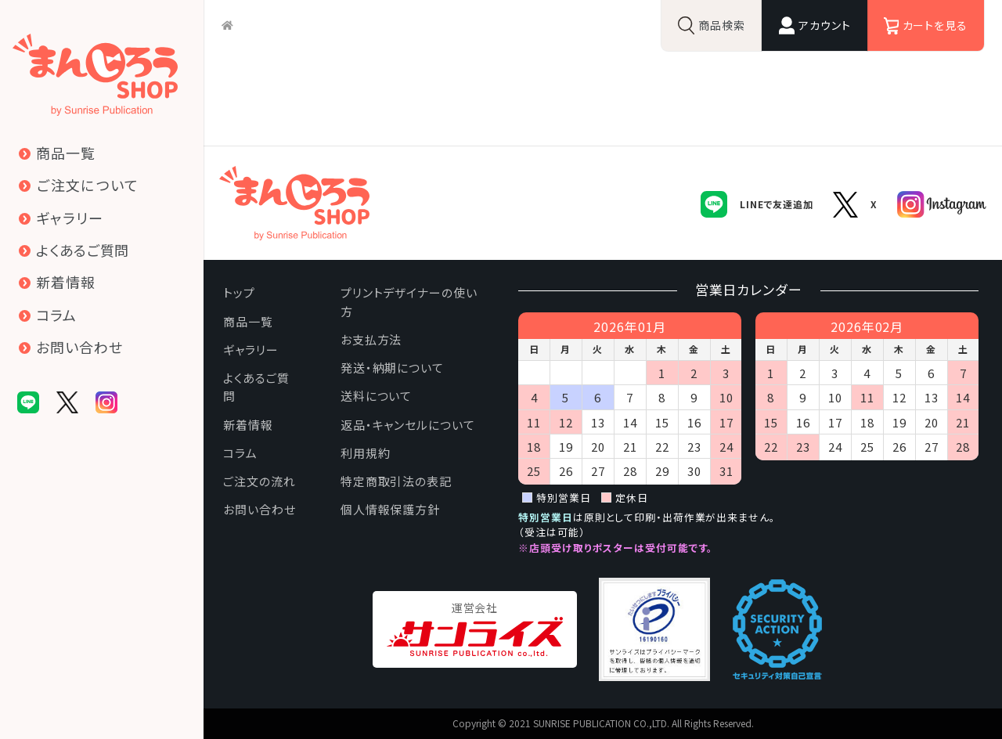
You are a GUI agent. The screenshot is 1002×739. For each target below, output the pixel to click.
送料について (376, 396)
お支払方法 (371, 339)
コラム (240, 453)
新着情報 (248, 424)
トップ (239, 292)
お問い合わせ (259, 509)
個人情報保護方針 (390, 509)
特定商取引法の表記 (396, 481)
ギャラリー (251, 349)
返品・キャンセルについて (408, 424)
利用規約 (366, 453)
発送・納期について (392, 367)
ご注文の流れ (259, 481)
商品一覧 (248, 321)
